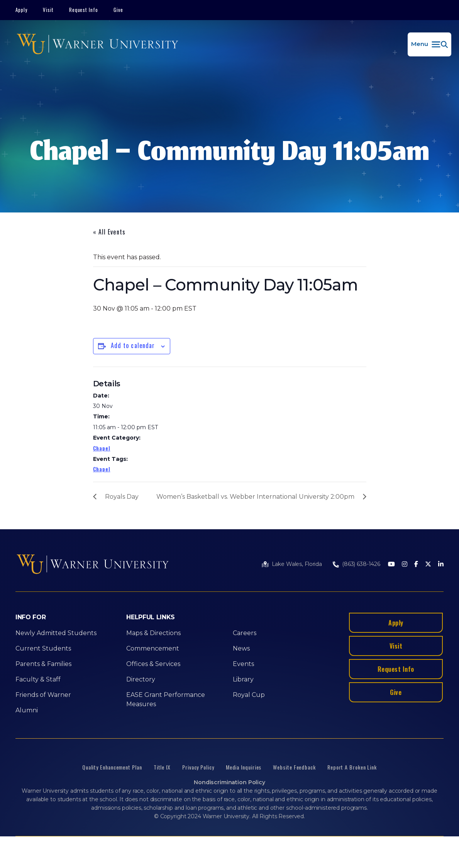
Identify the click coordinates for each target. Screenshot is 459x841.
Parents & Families (43, 664)
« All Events (109, 231)
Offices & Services (153, 664)
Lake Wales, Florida (297, 564)
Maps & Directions (153, 633)
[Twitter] (428, 565)
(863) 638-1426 (361, 564)
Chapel (101, 448)
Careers (244, 633)
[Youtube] (391, 565)
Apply (21, 10)
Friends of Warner (43, 694)
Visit (48, 10)
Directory (140, 679)
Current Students (43, 648)
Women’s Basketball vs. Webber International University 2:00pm (255, 496)
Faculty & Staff (38, 679)
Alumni (26, 710)
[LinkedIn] (441, 565)
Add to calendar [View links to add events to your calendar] (133, 345)
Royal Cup (249, 694)
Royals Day (122, 496)
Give (118, 10)
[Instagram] (404, 565)
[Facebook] (416, 565)
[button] (429, 44)
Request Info (83, 10)
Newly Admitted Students (56, 633)
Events (243, 664)
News (241, 648)
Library (243, 679)
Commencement (152, 648)
